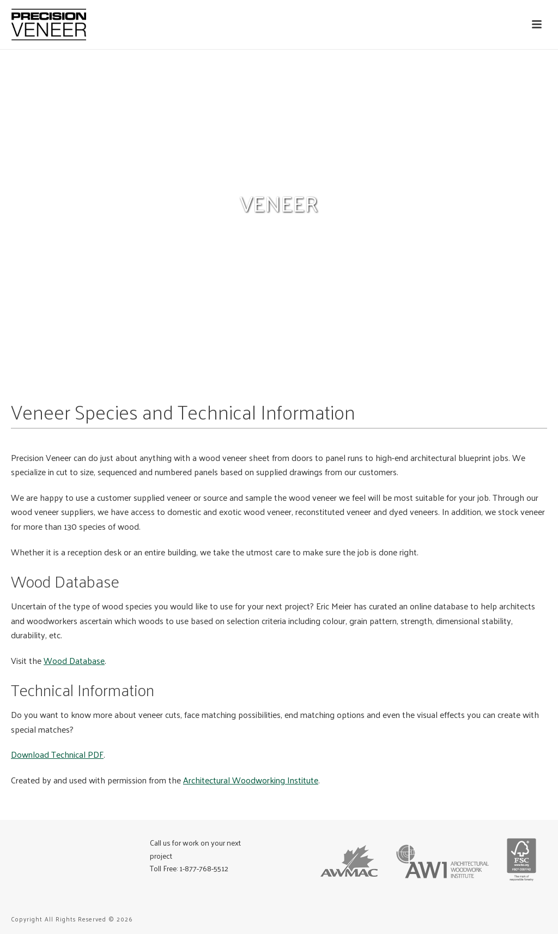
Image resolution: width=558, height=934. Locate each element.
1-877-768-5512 (203, 868)
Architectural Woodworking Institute (250, 780)
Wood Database (74, 660)
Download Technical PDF (57, 754)
